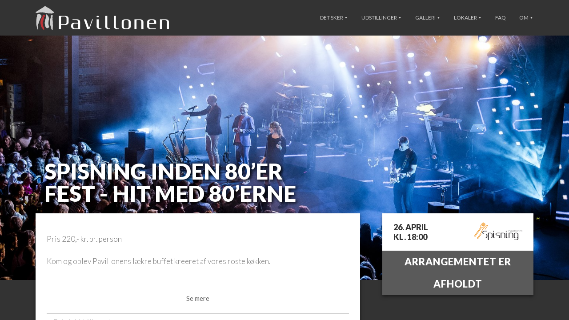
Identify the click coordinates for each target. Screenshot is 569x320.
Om (526, 17)
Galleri (427, 17)
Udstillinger (381, 17)
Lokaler (467, 17)
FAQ (500, 17)
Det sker (333, 17)
